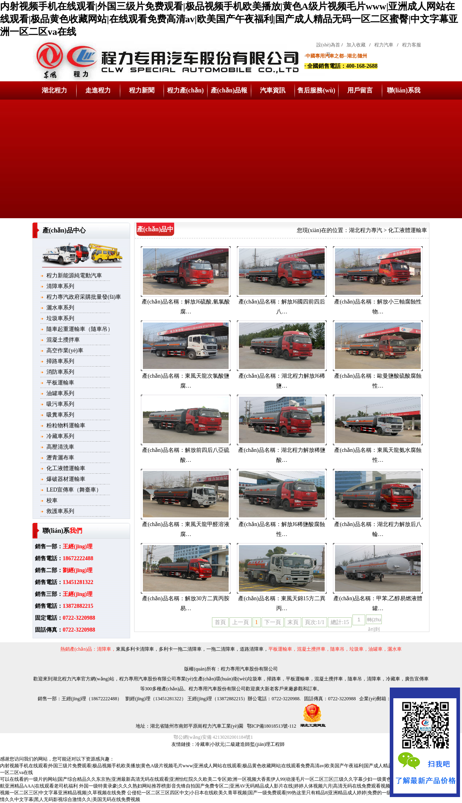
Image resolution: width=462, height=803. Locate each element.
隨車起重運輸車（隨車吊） (79, 329)
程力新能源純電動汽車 (74, 276)
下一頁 (272, 622)
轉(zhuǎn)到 (374, 620)
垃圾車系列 (60, 318)
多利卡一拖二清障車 (180, 649)
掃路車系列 (60, 361)
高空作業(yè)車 (64, 350)
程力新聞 (141, 90)
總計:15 (340, 622)
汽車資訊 (272, 90)
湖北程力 (54, 90)
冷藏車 (202, 744)
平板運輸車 (60, 383)
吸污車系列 (60, 404)
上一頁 (240, 622)
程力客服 (411, 45)
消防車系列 (60, 372)
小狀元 (217, 744)
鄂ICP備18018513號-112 (271, 726)
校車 (52, 500)
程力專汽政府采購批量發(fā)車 (83, 297)
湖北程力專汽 (365, 230)
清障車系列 (60, 286)
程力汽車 (383, 45)
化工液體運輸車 (65, 468)
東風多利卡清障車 (135, 649)
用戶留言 (360, 90)
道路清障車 (252, 649)
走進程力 (98, 90)
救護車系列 (60, 511)
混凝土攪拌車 (63, 340)
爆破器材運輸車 (65, 479)
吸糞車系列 (60, 415)
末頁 (292, 622)
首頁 (220, 622)
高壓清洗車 (60, 447)
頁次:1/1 (315, 622)
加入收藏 (356, 45)
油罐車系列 (60, 393)
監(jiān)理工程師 (267, 744)
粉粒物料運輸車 (65, 425)
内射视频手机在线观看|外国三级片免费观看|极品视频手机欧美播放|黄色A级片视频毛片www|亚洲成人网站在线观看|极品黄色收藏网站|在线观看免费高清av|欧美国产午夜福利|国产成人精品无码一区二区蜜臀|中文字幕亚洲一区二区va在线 (229, 19)
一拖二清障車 (220, 649)
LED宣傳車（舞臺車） (74, 490)
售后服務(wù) (316, 90)
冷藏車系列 (60, 436)
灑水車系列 (60, 308)
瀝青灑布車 (60, 458)
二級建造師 (238, 744)
